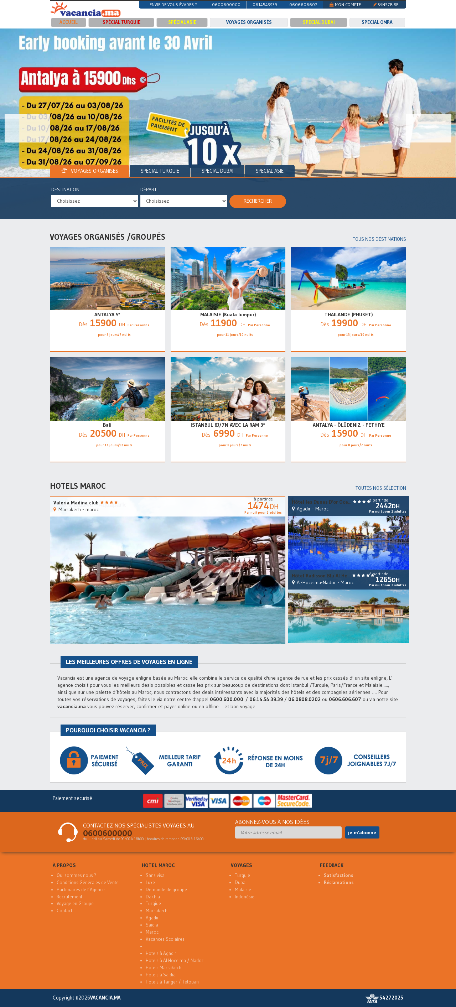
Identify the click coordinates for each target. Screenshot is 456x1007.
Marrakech (156, 911)
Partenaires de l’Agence (81, 890)
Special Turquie (160, 171)
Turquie (242, 875)
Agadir (152, 918)
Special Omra (377, 22)
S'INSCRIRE (385, 4)
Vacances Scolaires (165, 939)
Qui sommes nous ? (76, 875)
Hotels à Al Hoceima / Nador (174, 960)
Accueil (68, 22)
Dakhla (153, 897)
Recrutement (69, 897)
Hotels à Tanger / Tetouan (172, 982)
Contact (64, 911)
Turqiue (153, 903)
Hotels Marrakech (163, 968)
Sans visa (155, 875)
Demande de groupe (166, 890)
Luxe (150, 882)
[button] (27, 128)
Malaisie (243, 890)
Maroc (152, 932)
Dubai (241, 882)
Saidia (152, 925)
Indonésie (244, 897)
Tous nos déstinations (379, 239)
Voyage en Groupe (75, 903)
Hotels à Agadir (161, 953)
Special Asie (270, 171)
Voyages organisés (249, 22)
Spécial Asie (182, 22)
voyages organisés (89, 170)
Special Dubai (319, 22)
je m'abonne (362, 832)
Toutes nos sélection (381, 488)
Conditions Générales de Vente (88, 882)
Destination (65, 189)
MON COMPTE (345, 4)
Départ (148, 189)
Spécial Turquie (121, 22)
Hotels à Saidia (161, 975)
